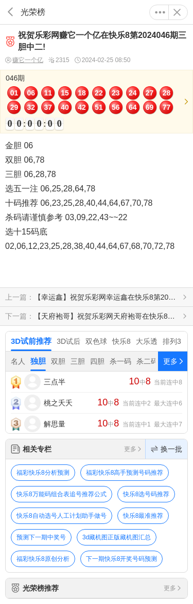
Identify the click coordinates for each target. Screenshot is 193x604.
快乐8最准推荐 (143, 515)
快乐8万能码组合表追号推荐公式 (61, 494)
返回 (10, 12)
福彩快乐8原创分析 (42, 558)
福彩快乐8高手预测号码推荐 (125, 472)
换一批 (166, 449)
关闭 (177, 12)
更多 (160, 12)
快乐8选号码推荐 (146, 494)
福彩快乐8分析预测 (42, 472)
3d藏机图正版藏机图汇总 (116, 537)
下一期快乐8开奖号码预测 (121, 558)
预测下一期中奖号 (41, 537)
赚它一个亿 (24, 60)
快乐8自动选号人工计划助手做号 (61, 515)
